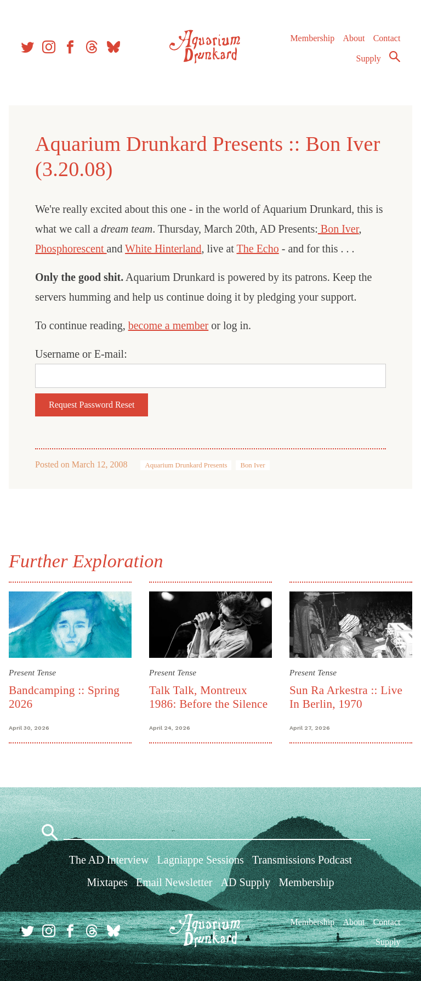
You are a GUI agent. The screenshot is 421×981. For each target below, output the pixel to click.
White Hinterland (163, 249)
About (354, 38)
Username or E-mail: (81, 354)
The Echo (258, 249)
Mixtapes (107, 882)
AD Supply (246, 882)
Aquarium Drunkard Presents (186, 465)
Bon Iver (338, 229)
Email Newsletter (174, 882)
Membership (312, 38)
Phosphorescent (71, 249)
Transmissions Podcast (302, 860)
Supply (368, 58)
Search (394, 56)
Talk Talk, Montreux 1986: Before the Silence (208, 697)
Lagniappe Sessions (200, 860)
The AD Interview (109, 860)
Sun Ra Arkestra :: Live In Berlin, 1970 (345, 697)
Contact (387, 38)
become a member (168, 325)
